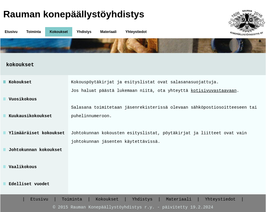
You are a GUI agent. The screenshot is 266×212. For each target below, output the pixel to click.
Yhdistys (84, 32)
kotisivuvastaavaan (214, 90)
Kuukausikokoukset (30, 116)
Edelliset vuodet (29, 184)
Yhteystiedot (136, 32)
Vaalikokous (23, 167)
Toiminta (33, 32)
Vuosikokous (23, 99)
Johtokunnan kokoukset (35, 150)
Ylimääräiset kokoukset (37, 133)
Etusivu (11, 32)
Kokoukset (59, 32)
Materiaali (108, 32)
